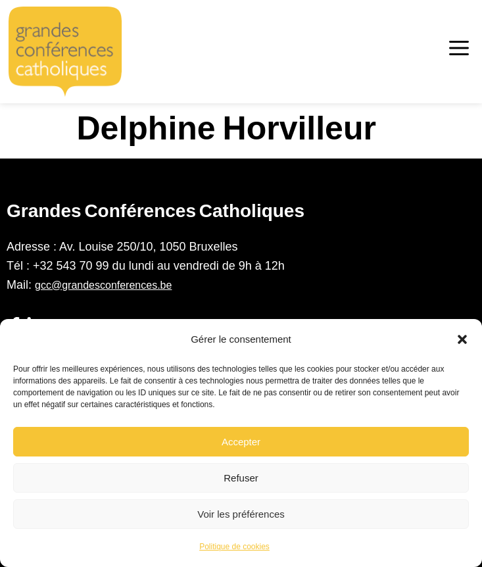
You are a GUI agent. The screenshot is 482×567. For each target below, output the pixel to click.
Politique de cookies (234, 546)
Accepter (241, 441)
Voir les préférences (241, 514)
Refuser (241, 477)
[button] (462, 339)
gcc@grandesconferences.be (103, 285)
